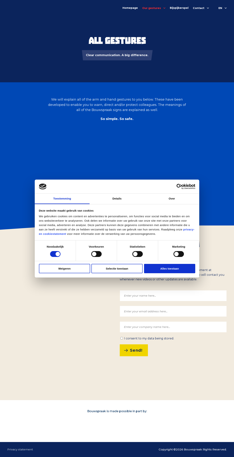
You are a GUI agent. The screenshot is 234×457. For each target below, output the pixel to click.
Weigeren (64, 268)
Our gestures (151, 8)
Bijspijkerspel (179, 8)
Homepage (130, 8)
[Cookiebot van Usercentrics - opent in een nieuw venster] (179, 186)
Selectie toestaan (117, 268)
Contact (198, 8)
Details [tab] (117, 198)
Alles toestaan (169, 268)
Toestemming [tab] (62, 198)
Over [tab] (172, 198)
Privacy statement (20, 449)
